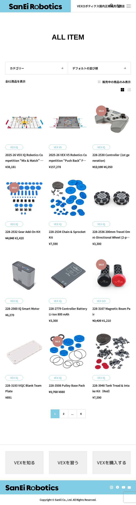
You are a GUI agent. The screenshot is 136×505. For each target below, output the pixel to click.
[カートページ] (118, 6)
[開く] (128, 6)
